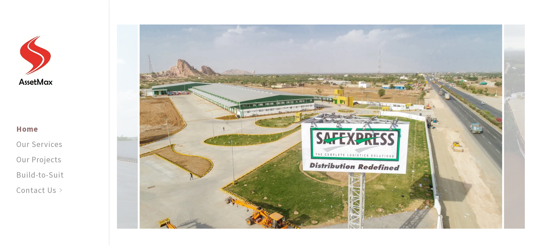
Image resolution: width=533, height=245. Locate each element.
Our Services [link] (39, 144)
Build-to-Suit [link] (40, 175)
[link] (35, 59)
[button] (62, 190)
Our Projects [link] (39, 159)
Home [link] (27, 129)
